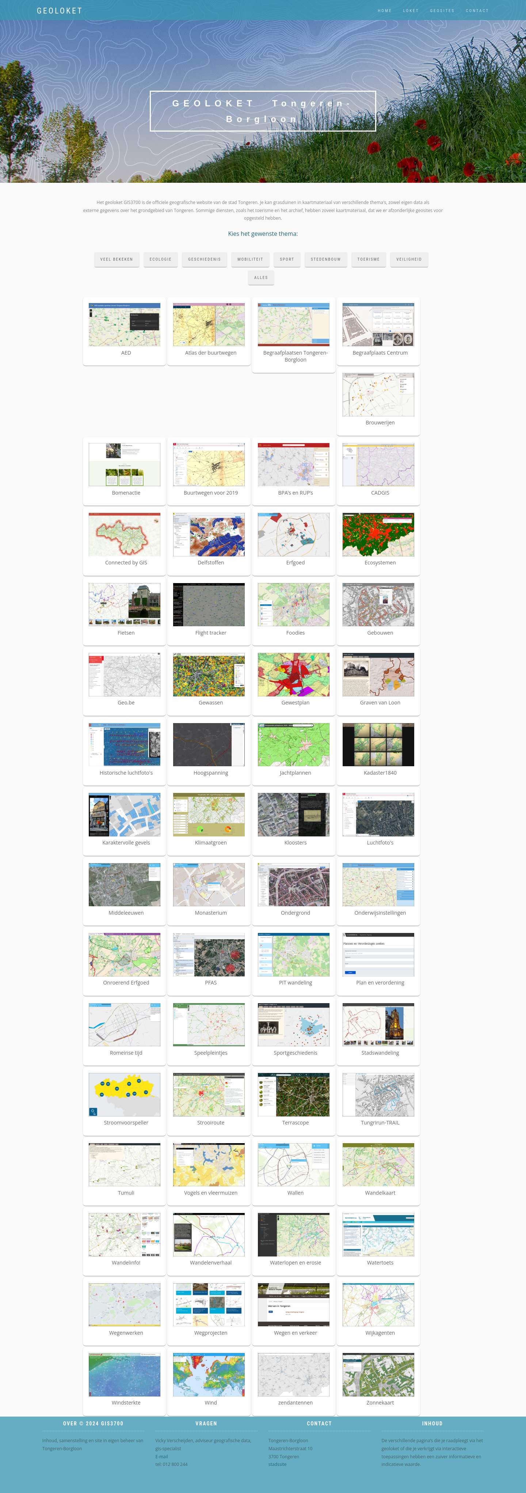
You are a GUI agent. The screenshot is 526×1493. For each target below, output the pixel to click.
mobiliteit (250, 259)
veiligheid (409, 259)
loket (411, 10)
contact (477, 10)
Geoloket (60, 10)
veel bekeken (116, 259)
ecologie (161, 259)
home (385, 10)
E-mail (161, 1457)
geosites (442, 10)
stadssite (277, 1464)
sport (287, 259)
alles (261, 277)
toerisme (369, 259)
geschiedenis (204, 259)
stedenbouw (326, 259)
